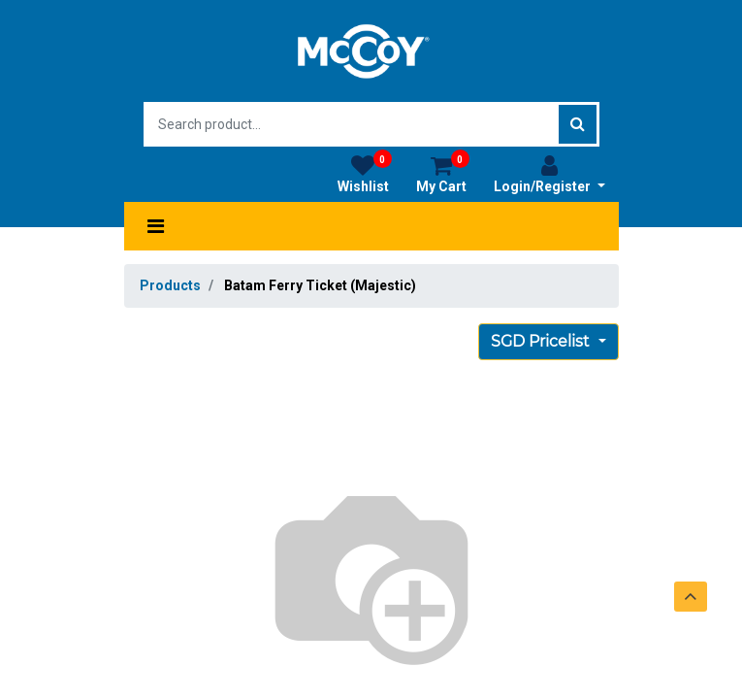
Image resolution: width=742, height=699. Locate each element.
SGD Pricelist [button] (542, 341)
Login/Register (549, 173)
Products (170, 285)
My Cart (442, 173)
